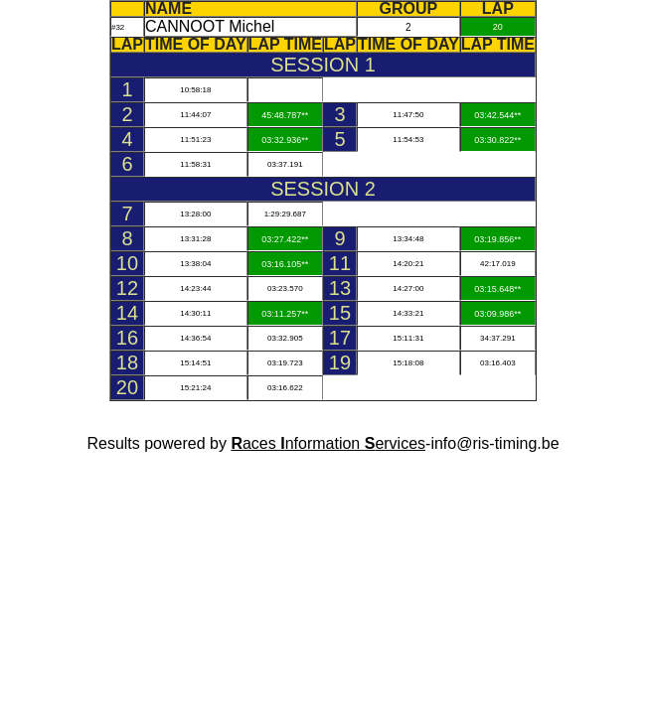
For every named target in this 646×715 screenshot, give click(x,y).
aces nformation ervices (328, 443)
